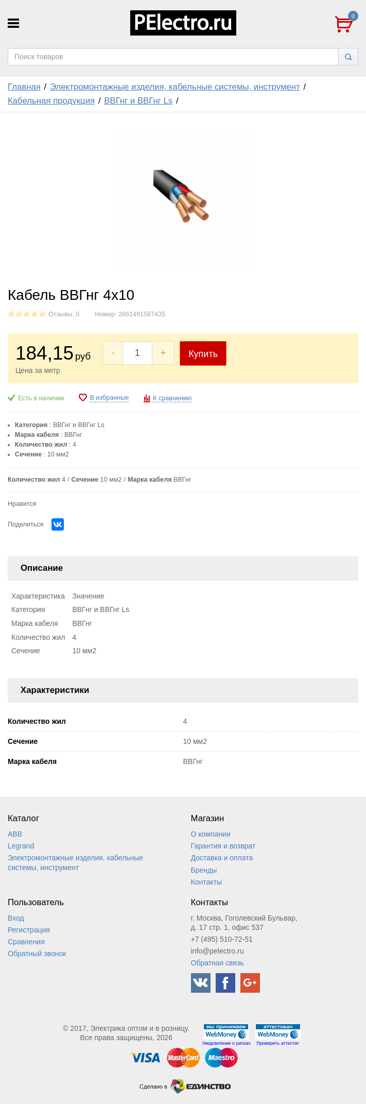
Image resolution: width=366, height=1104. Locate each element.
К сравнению (172, 398)
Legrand (21, 846)
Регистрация (29, 930)
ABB (15, 834)
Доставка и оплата (222, 858)
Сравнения (26, 942)
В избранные (109, 397)
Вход (16, 918)
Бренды (204, 870)
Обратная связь (217, 963)
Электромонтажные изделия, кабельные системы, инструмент (175, 87)
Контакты (206, 882)
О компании (211, 834)
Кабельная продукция (51, 101)
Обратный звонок (37, 953)
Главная (24, 87)
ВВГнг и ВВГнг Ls (138, 101)
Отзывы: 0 (63, 314)
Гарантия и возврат (223, 846)
